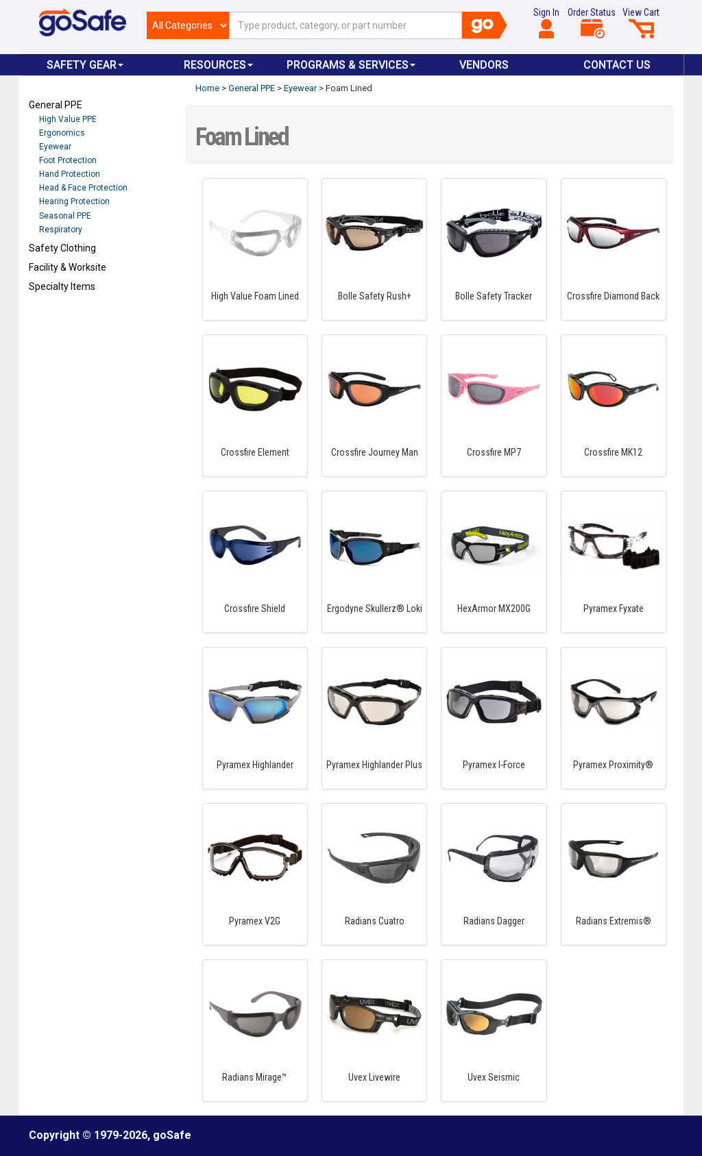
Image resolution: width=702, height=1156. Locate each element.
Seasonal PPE (65, 216)
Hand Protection (69, 174)
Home (207, 88)
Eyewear (55, 146)
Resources (218, 64)
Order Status (592, 22)
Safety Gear (85, 64)
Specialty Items (62, 286)
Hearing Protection (74, 201)
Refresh (55, 318)
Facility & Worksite (67, 267)
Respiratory (60, 229)
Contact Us (617, 64)
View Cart (640, 22)
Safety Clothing (62, 248)
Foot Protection (68, 160)
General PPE (55, 104)
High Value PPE (68, 119)
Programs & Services (351, 64)
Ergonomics (62, 133)
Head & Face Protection (83, 188)
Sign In (546, 22)
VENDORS (484, 64)
